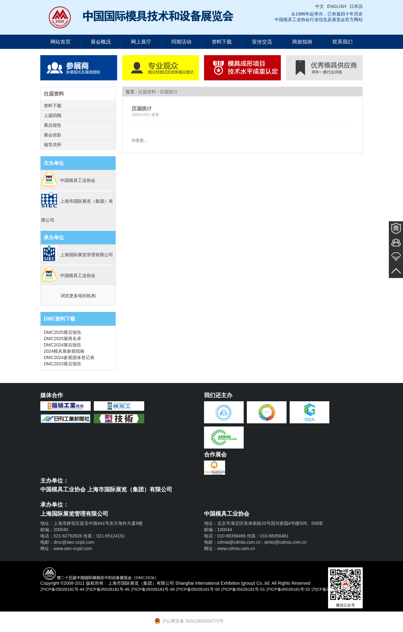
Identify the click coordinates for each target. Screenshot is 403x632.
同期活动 (181, 41)
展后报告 (52, 125)
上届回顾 (52, 115)
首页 (130, 91)
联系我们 (342, 41)
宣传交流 (262, 41)
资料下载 (222, 41)
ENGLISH (336, 6)
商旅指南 (302, 41)
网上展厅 (141, 41)
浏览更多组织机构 (78, 295)
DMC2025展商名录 (62, 338)
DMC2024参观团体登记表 (69, 357)
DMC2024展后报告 (62, 344)
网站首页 (60, 41)
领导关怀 (52, 144)
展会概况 (101, 41)
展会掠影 (52, 134)
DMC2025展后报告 (62, 332)
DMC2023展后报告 (62, 363)
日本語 (356, 6)
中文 (319, 6)
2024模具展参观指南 (64, 351)
